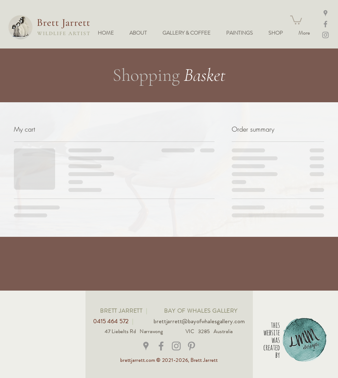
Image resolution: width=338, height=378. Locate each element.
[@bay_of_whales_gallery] (176, 346)
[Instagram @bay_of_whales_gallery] (325, 35)
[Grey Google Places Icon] (146, 346)
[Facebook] (325, 24)
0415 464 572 (111, 321)
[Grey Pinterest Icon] (191, 346)
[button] (296, 19)
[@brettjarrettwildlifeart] (161, 346)
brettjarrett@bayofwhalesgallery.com (199, 321)
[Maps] (325, 13)
